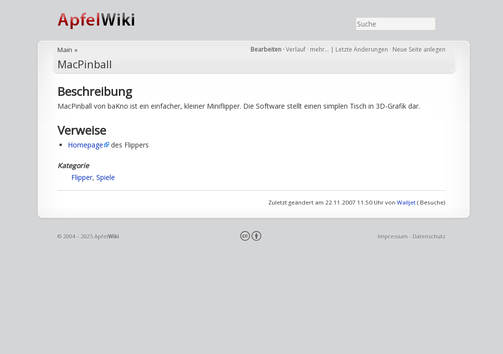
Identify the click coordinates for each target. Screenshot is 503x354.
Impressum (393, 236)
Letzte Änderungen (361, 49)
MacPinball (84, 64)
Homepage (85, 144)
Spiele (105, 177)
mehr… (320, 49)
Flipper (81, 177)
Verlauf (296, 49)
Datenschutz (429, 236)
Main (64, 49)
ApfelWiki (106, 20)
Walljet (406, 202)
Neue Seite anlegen (419, 49)
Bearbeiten (266, 49)
